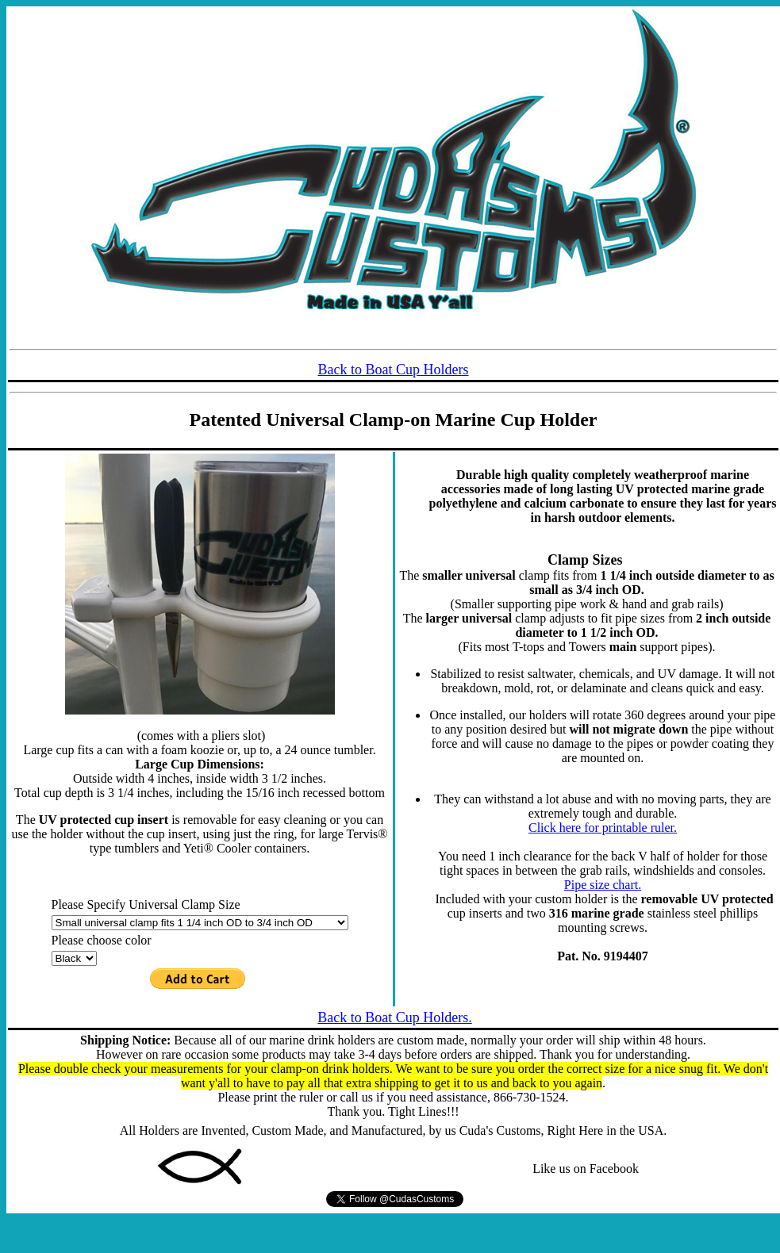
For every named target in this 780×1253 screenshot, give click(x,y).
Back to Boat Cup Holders (393, 369)
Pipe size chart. (602, 884)
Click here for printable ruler (601, 827)
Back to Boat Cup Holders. (394, 1017)
